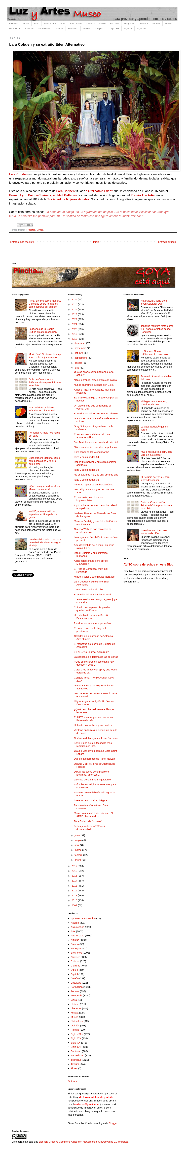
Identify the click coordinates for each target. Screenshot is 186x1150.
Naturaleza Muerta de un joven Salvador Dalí (154, 302)
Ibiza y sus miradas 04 (86, 457)
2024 (74, 309)
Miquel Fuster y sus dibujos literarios (94, 576)
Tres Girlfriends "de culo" (88, 821)
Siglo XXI (141, 28)
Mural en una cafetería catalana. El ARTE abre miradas (93, 815)
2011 (74, 895)
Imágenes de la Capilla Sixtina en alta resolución (43, 330)
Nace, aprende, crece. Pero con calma (95, 379)
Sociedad (28, 28)
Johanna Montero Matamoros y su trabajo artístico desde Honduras (157, 328)
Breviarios (76, 952)
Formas (75, 991)
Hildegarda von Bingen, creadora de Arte (154, 403)
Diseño (75, 978)
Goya (74, 999)
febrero (79, 854)
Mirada (39, 230)
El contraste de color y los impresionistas (88, 499)
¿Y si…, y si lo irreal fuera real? (91, 651)
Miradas (156, 23)
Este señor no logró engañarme (91, 451)
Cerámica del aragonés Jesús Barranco (96, 738)
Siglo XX (128, 28)
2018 (74, 338)
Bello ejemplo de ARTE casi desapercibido (89, 827)
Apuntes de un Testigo (83, 918)
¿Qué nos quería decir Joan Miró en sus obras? (44, 487)
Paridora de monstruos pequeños (92, 623)
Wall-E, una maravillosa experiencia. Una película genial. (43, 514)
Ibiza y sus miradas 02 (86, 479)
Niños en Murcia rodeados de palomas (95, 447)
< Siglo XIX (100, 28)
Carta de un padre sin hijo (88, 589)
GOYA (26, 23)
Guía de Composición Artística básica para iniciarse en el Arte (45, 382)
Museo (168, 23)
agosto (79, 362)
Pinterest (73, 1081)
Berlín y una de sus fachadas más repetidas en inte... (93, 744)
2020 (74, 329)
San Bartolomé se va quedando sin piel (96, 442)
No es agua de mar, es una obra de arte (96, 474)
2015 (74, 875)
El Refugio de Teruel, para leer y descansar (155, 478)
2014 (74, 880)
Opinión (75, 1025)
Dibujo (102, 23)
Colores (75, 961)
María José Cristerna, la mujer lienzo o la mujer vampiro (45, 355)
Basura (75, 944)
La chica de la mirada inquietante (92, 779)
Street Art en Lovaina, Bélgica (90, 800)
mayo (78, 840)
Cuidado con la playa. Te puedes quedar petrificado (92, 609)
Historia (75, 1004)
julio (77, 367)
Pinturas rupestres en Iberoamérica (93, 484)
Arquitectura (50, 23)
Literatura (143, 23)
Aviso (36, 23)
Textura (75, 1064)
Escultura (114, 23)
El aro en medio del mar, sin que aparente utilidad (92, 436)
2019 (74, 333)
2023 (74, 314)
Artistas (86, 28)
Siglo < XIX (77, 1034)
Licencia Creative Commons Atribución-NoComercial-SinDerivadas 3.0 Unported (83, 1141)
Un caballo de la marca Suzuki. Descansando (91, 617)
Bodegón (76, 948)
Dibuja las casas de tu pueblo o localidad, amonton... (91, 773)
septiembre (81, 357)
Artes (62, 23)
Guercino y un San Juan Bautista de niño (154, 532)
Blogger (113, 1123)
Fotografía (129, 23)
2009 (74, 905)
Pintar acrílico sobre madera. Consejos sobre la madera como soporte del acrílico (45, 303)
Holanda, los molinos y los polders (93, 725)
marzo (78, 849)
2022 (74, 319)
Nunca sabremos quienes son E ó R (94, 384)
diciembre (80, 343)
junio (78, 835)
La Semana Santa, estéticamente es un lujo (154, 352)
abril (77, 845)
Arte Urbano (76, 23)
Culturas (91, 23)
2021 (74, 324)
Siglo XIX (114, 28)
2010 (74, 900)
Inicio (96, 241)
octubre (79, 352)
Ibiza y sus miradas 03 (86, 469)
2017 (74, 866)
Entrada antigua (167, 241)
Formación (73, 28)
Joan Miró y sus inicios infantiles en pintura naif (42, 409)
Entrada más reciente (22, 241)
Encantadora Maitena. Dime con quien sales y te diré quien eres (44, 460)
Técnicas (58, 28)
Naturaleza (14, 28)
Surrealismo (44, 28)
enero (78, 859)
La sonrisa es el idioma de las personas (96, 656)
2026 (74, 299)
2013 (74, 885)
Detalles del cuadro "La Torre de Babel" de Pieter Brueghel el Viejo (45, 542)
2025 (74, 304)
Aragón (75, 922)
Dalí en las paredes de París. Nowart (94, 758)
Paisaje (75, 1029)
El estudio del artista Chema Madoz (94, 594)
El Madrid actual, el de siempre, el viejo (96, 413)
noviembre (81, 348)
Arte (73, 931)
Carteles (75, 957)
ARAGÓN (13, 23)
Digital (74, 974)
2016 (74, 870)
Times (74, 1068)
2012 (74, 890)
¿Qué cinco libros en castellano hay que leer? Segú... (94, 663)
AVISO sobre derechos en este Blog (148, 564)
